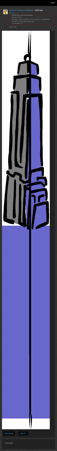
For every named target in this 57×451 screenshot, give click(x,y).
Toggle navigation (3, 2)
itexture (11, 13)
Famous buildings (25, 10)
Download (9, 433)
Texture (12, 10)
